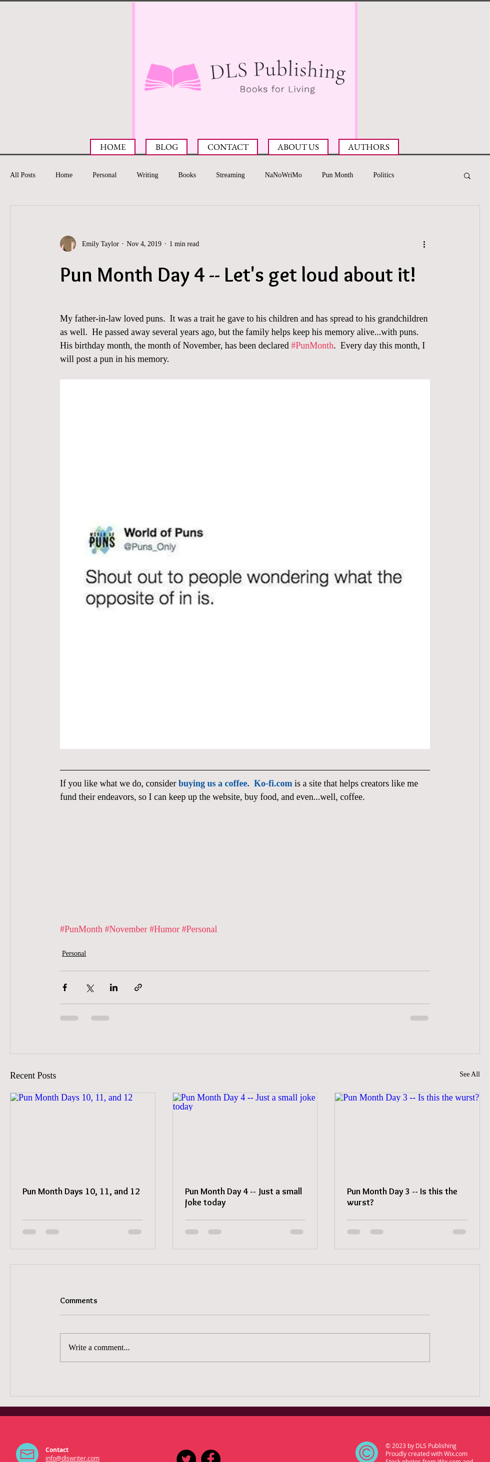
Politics (383, 175)
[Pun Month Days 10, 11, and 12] (82, 1133)
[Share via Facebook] (65, 987)
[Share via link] (138, 987)
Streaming (230, 175)
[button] (467, 175)
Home (64, 175)
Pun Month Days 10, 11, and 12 (81, 1191)
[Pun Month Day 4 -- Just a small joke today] (245, 1133)
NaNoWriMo (283, 175)
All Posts (23, 175)
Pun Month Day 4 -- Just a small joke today (243, 1197)
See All (470, 1074)
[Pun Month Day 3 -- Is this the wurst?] (407, 1133)
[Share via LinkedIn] (113, 987)
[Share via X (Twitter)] (89, 987)
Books (187, 175)
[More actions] (424, 244)
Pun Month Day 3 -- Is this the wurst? (402, 1197)
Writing (147, 175)
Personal (104, 175)
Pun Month (338, 175)
